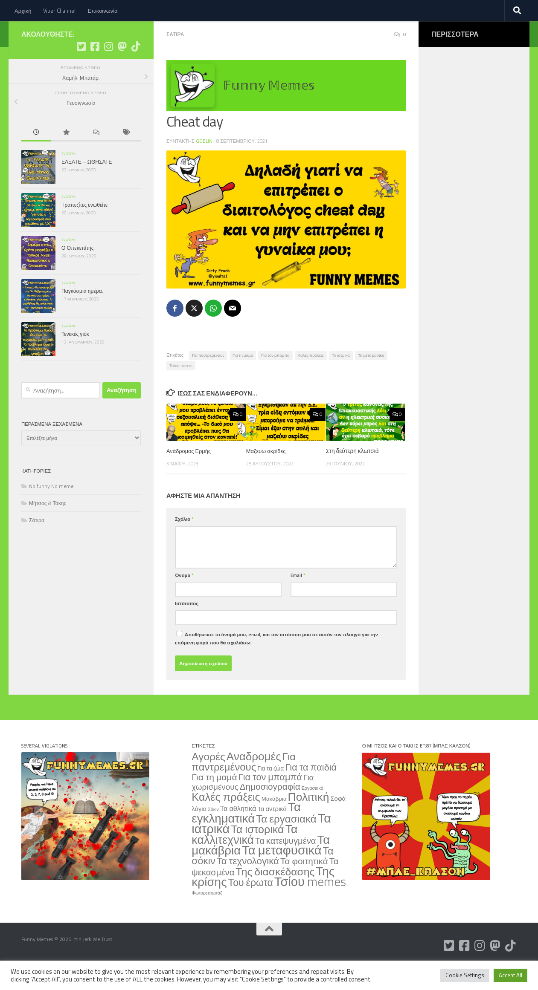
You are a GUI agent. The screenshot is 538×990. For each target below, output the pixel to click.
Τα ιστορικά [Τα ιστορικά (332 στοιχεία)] (257, 854)
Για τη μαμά (243, 380)
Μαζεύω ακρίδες (267, 475)
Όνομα (184, 599)
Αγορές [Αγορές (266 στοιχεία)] (208, 781)
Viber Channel (59, 10)
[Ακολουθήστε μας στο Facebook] (95, 72)
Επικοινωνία (102, 10)
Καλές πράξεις (311, 380)
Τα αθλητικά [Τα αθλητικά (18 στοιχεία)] (238, 833)
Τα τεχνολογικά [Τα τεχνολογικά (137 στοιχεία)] (247, 885)
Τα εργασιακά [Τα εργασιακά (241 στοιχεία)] (286, 843)
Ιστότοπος (186, 628)
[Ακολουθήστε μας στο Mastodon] (122, 72)
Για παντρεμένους (208, 380)
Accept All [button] (510, 975)
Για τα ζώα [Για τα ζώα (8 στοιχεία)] (270, 792)
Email (298, 599)
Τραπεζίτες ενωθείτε (84, 230)
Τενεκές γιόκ (75, 359)
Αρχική (23, 10)
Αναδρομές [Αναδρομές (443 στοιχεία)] (254, 780)
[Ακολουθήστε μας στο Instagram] (108, 72)
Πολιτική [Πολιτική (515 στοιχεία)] (308, 821)
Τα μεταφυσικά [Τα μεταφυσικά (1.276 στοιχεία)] (282, 874)
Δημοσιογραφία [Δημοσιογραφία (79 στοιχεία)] (270, 811)
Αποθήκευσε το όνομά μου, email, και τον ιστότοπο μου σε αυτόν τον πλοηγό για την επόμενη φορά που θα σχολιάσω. (276, 663)
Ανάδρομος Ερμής (190, 475)
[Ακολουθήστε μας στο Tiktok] (136, 72)
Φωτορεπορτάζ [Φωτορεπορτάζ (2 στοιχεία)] (207, 917)
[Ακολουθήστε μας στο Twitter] (81, 72)
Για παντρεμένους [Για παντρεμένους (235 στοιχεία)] (244, 786)
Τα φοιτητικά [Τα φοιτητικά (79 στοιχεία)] (304, 885)
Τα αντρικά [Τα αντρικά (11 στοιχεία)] (272, 833)
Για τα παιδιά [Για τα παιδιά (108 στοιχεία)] (311, 792)
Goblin (204, 166)
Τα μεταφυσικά (371, 380)
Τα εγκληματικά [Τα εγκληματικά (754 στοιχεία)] (246, 837)
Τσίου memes (180, 390)
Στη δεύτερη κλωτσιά (352, 475)
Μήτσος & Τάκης (47, 529)
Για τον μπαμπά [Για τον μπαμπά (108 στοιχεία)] (270, 801)
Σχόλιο (184, 543)
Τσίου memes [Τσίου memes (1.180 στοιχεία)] (310, 906)
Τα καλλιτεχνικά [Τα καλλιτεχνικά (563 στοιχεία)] (244, 858)
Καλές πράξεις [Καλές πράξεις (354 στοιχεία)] (226, 821)
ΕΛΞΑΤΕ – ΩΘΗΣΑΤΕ (86, 187)
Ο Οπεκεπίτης (77, 273)
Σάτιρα (176, 59)
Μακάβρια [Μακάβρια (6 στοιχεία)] (274, 823)
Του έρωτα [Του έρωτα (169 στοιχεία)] (250, 907)
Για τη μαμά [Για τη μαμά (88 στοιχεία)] (214, 801)
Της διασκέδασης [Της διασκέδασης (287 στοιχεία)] (275, 896)
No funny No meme (51, 512)
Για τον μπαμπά (275, 380)
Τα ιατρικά (341, 380)
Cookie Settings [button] (464, 975)
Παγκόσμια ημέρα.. (83, 316)
